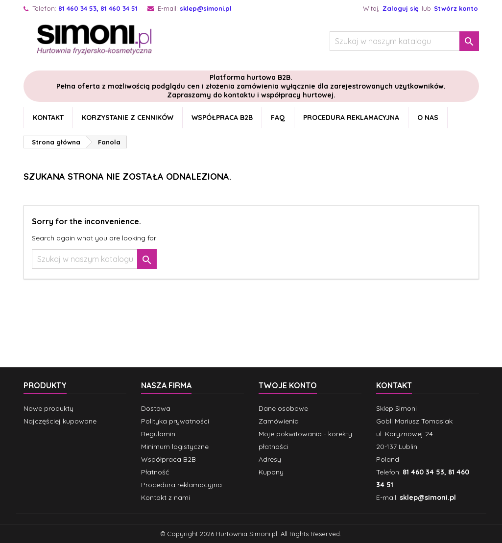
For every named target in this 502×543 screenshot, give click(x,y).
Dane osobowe (283, 408)
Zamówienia (279, 421)
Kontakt (48, 117)
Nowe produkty (48, 408)
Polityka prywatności (175, 421)
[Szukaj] (404, 41)
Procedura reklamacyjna (351, 117)
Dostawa (155, 408)
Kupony (271, 472)
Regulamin (158, 433)
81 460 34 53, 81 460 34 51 (98, 8)
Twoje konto (288, 385)
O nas (427, 117)
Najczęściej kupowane (60, 421)
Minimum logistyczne (175, 446)
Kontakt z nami (165, 497)
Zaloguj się (400, 8)
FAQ (278, 117)
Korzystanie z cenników (127, 117)
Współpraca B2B (222, 117)
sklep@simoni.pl (206, 8)
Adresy (270, 459)
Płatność (155, 472)
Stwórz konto (456, 8)
